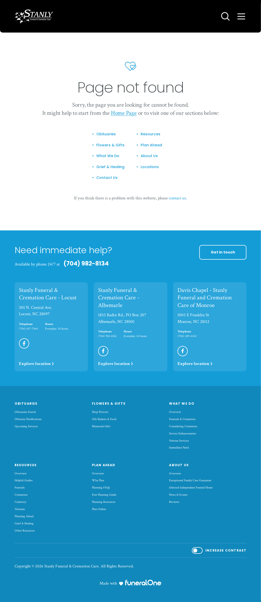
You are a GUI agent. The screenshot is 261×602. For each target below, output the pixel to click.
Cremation (21, 495)
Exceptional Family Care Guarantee (190, 480)
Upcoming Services (26, 426)
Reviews (174, 502)
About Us (149, 156)
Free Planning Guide (104, 495)
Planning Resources (103, 502)
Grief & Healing (110, 167)
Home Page (124, 113)
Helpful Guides (24, 480)
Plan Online (99, 509)
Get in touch (223, 252)
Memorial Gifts (101, 426)
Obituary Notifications (28, 419)
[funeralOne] (143, 582)
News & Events (178, 495)
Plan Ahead (151, 145)
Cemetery (20, 502)
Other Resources (25, 531)
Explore (37, 363)
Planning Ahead (24, 516)
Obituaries (106, 134)
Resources (150, 134)
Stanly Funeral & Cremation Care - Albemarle (118, 298)
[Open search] (225, 16)
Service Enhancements (182, 433)
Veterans (20, 509)
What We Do (107, 156)
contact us (177, 198)
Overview (175, 412)
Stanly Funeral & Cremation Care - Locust (48, 294)
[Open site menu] (241, 16)
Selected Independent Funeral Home (191, 487)
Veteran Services (179, 441)
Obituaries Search (25, 412)
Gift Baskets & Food (104, 419)
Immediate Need (179, 448)
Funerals (20, 487)
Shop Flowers (100, 412)
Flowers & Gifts (110, 145)
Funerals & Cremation (182, 419)
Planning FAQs (101, 487)
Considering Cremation (183, 426)
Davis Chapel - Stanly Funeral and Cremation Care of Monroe (205, 298)
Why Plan (98, 480)
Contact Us (107, 178)
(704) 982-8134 (86, 263)
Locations (150, 167)
